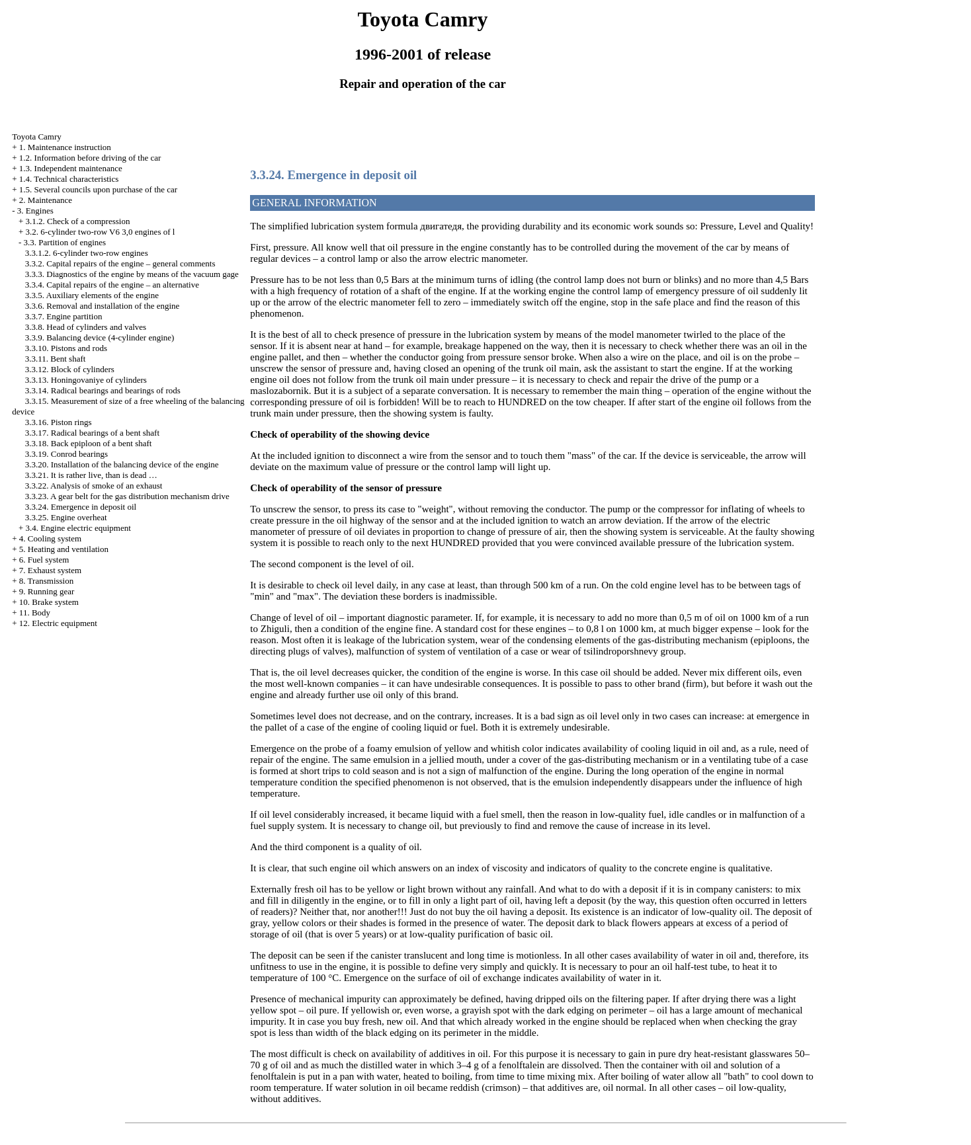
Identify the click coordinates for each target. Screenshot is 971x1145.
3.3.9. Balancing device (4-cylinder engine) (100, 337)
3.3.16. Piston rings (58, 422)
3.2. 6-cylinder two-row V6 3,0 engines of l (100, 232)
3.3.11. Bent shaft (55, 359)
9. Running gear (46, 591)
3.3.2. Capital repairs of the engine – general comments (120, 263)
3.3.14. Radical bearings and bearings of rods (103, 390)
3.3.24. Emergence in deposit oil (80, 507)
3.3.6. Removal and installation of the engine (102, 306)
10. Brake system (49, 602)
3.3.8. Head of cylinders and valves (85, 327)
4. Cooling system (50, 538)
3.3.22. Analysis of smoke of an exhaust (94, 486)
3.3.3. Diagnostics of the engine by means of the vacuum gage (132, 274)
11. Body (34, 612)
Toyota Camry (37, 136)
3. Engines (35, 211)
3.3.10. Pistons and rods (66, 348)
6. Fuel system (44, 560)
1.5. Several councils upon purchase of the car (98, 189)
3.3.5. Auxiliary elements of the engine (92, 295)
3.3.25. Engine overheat (66, 517)
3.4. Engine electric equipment (78, 528)
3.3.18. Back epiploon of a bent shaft (88, 443)
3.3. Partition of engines (65, 242)
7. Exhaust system (50, 570)
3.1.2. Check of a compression (78, 221)
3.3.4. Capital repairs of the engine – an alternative (112, 285)
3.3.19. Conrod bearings (66, 454)
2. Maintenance (45, 200)
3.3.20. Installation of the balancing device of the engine (122, 464)
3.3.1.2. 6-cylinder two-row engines (86, 253)
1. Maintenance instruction (65, 147)
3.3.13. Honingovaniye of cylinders (86, 380)
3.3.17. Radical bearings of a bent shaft (92, 433)
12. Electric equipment (58, 623)
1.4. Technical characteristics (68, 179)
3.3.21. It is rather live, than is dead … (91, 475)
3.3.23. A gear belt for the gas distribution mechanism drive (127, 496)
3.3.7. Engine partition (64, 316)
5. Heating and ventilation (63, 549)
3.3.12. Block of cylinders (69, 369)
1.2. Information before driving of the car (90, 158)
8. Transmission (46, 581)
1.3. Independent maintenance (70, 168)
